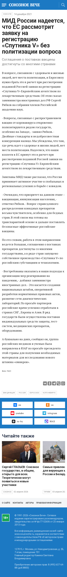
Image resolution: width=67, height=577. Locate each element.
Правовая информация (48, 503)
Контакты (18, 503)
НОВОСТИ (7, 14)
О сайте (6, 503)
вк (17, 405)
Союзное (7, 492)
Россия (22, 393)
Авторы (30, 503)
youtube (17, 413)
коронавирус (49, 393)
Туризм (47, 492)
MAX (50, 421)
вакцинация (9, 393)
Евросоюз (34, 393)
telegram (50, 413)
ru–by (17, 421)
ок (50, 405)
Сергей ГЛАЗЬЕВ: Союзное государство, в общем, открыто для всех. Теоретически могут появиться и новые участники (20, 476)
